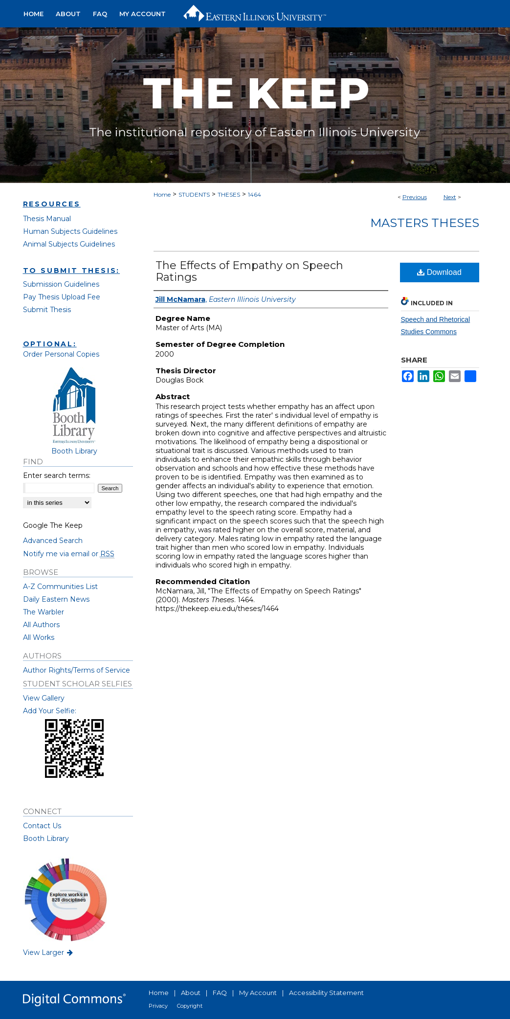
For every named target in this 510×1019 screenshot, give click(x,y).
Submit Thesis (47, 309)
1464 (254, 194)
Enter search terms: (56, 475)
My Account (258, 992)
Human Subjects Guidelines (70, 231)
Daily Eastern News (56, 599)
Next (449, 197)
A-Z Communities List (60, 586)
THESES (229, 194)
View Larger (49, 952)
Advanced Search (53, 540)
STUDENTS (194, 194)
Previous (414, 197)
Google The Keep (53, 525)
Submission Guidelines (61, 284)
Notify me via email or (68, 553)
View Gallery (44, 698)
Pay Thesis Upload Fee (61, 297)
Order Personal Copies (61, 354)
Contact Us (42, 825)
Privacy (158, 1005)
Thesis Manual (47, 218)
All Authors (41, 624)
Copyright (189, 1005)
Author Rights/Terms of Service (76, 670)
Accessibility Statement (326, 992)
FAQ (220, 992)
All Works (38, 637)
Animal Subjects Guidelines (69, 244)
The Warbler (43, 612)
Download (439, 272)
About (190, 992)
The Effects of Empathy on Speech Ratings (249, 271)
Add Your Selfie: (49, 710)
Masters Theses (424, 223)
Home (162, 194)
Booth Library (46, 838)
